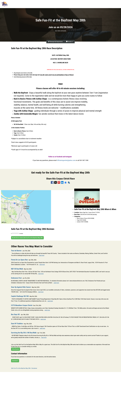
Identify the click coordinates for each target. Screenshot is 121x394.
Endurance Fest (17, 278)
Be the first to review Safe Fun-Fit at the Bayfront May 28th (27, 237)
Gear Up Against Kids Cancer (22, 287)
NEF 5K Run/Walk (18, 269)
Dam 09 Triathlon (18, 323)
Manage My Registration (55, 41)
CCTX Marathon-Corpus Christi (23, 305)
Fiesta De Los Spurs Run (20, 259)
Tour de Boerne (17, 250)
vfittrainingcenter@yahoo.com (66, 160)
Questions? (15, 360)
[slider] (15, 233)
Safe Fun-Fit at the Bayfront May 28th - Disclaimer (24, 368)
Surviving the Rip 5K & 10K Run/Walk (26, 332)
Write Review (15, 349)
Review (69, 41)
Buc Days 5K (16, 314)
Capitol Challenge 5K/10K (21, 296)
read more (41, 255)
